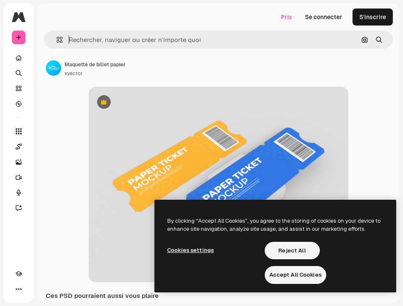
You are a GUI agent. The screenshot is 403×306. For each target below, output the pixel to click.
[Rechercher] (18, 73)
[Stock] (18, 88)
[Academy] (18, 273)
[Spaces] (18, 146)
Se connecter (323, 17)
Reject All (291, 250)
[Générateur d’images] (18, 162)
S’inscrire (372, 17)
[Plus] (18, 289)
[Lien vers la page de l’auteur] (53, 68)
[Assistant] (18, 208)
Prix (286, 17)
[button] (56, 40)
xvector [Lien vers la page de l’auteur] (73, 73)
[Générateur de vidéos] (18, 177)
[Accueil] (18, 58)
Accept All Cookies (295, 274)
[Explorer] (18, 103)
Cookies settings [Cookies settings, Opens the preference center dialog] (190, 250)
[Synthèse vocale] (18, 192)
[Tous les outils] (18, 131)
